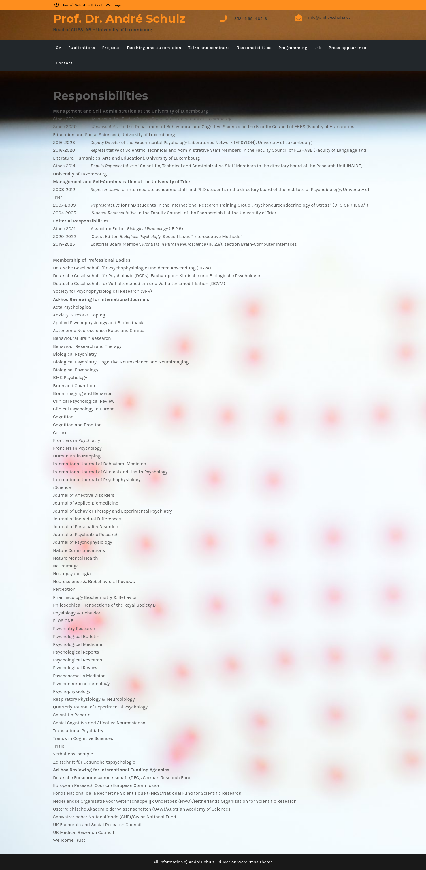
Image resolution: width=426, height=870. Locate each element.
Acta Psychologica (72, 307)
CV (58, 47)
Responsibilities (254, 47)
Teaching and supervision (154, 47)
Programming (292, 47)
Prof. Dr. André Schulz (119, 19)
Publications (81, 47)
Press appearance (348, 47)
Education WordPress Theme (244, 862)
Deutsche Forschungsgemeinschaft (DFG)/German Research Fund (122, 777)
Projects (111, 47)
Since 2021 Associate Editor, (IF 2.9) (118, 228)
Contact (64, 63)
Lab (318, 47)
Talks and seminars (209, 47)
